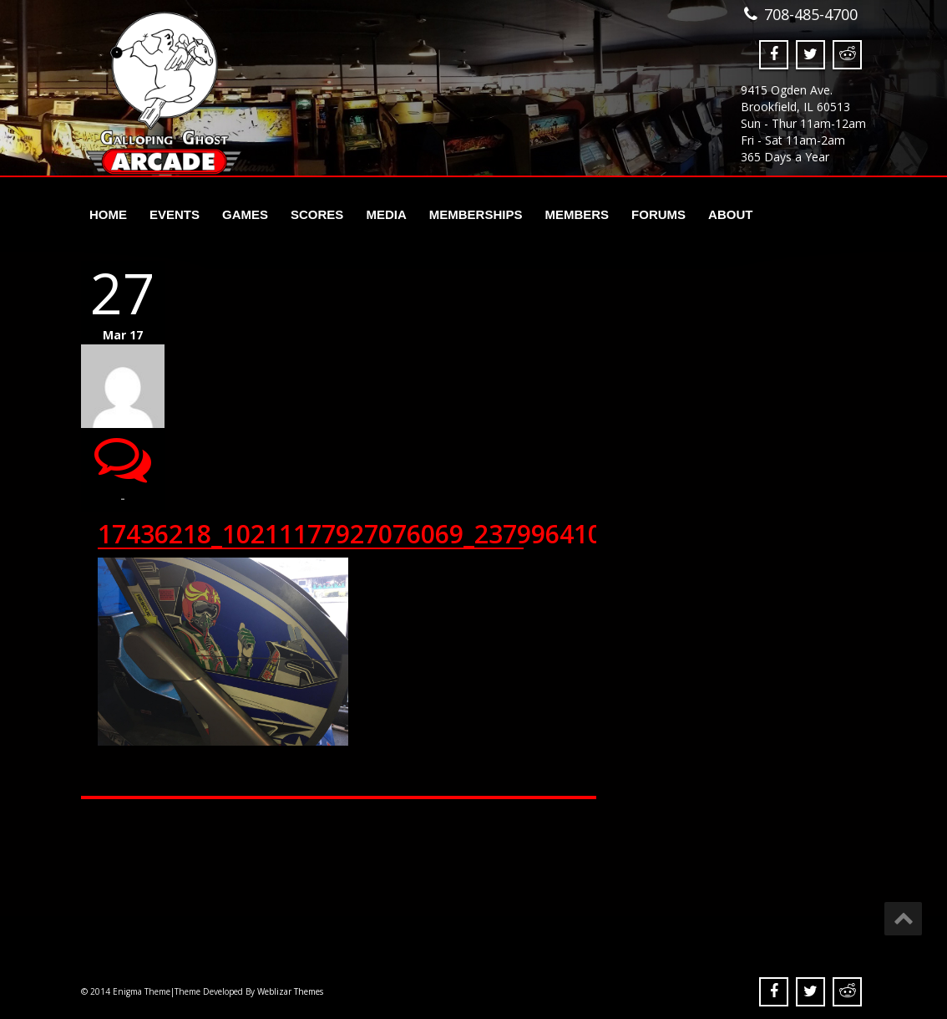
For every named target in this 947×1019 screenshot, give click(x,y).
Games (245, 214)
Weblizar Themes (290, 991)
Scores (317, 214)
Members (576, 214)
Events (174, 214)
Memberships (476, 214)
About (730, 214)
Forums (658, 214)
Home (108, 214)
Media (386, 214)
